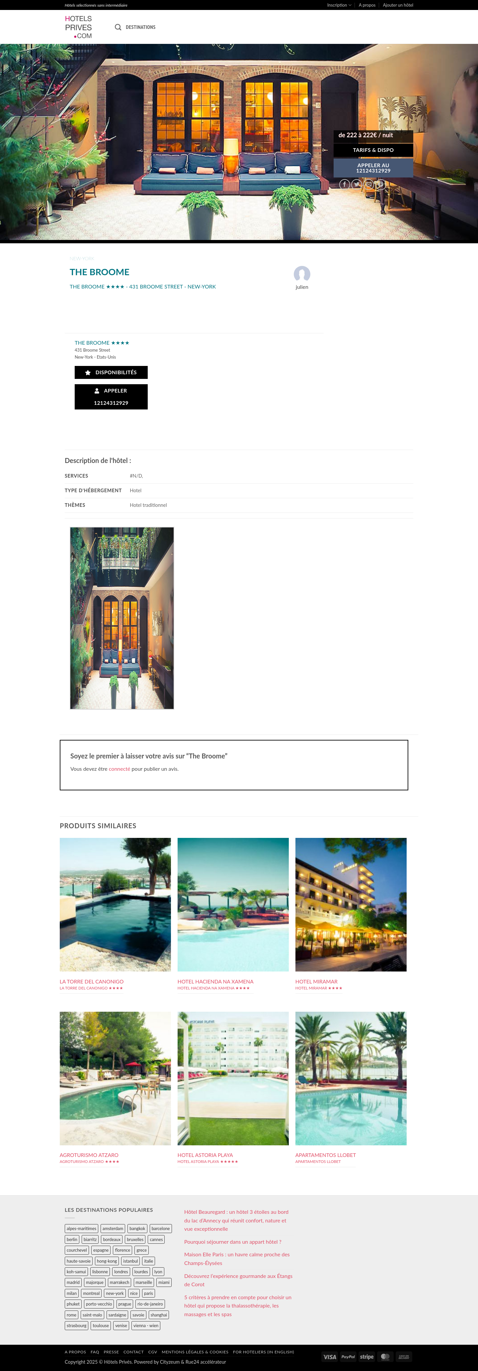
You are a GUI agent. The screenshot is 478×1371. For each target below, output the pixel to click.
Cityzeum (170, 1362)
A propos (367, 5)
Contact (133, 1351)
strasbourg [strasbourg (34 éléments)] (76, 1325)
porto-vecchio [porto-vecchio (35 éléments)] (99, 1304)
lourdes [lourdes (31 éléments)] (141, 1271)
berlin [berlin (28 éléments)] (72, 1239)
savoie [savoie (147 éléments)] (138, 1314)
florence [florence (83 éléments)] (122, 1250)
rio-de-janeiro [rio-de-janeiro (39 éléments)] (150, 1304)
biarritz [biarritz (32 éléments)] (90, 1239)
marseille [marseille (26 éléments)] (144, 1282)
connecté (119, 768)
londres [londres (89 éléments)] (121, 1271)
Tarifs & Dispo (373, 150)
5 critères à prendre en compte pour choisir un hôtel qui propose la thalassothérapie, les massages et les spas (237, 1305)
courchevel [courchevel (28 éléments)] (77, 1250)
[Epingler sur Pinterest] (380, 184)
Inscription (339, 5)
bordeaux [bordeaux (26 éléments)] (111, 1239)
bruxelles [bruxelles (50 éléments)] (135, 1239)
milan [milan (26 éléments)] (72, 1293)
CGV (152, 1351)
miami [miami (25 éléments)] (164, 1282)
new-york (82, 258)
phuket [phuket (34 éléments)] (73, 1304)
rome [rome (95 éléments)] (71, 1314)
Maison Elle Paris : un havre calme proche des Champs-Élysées (237, 1258)
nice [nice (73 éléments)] (134, 1293)
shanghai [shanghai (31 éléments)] (159, 1314)
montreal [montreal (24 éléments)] (91, 1293)
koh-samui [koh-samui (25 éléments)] (76, 1271)
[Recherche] (118, 27)
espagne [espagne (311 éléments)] (101, 1250)
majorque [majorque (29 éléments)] (95, 1282)
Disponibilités (111, 372)
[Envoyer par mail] (368, 184)
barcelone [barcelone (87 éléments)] (161, 1228)
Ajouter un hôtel (398, 5)
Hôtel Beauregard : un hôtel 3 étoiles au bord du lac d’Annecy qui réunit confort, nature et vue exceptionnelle (236, 1220)
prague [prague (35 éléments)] (125, 1304)
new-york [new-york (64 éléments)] (114, 1293)
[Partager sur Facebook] (344, 184)
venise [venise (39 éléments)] (121, 1325)
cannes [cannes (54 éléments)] (156, 1239)
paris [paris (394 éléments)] (148, 1293)
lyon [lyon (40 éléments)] (158, 1271)
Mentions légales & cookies (195, 1351)
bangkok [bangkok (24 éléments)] (137, 1228)
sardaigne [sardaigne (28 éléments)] (117, 1314)
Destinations (140, 27)
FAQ (95, 1351)
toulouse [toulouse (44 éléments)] (101, 1325)
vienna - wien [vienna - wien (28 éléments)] (145, 1325)
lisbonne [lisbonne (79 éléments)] (100, 1271)
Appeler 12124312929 (111, 397)
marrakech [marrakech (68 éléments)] (119, 1282)
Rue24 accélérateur (206, 1362)
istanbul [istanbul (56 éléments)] (130, 1261)
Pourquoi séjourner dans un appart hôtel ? (232, 1241)
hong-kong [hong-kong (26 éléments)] (107, 1261)
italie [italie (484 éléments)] (148, 1261)
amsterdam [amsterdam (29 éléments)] (113, 1228)
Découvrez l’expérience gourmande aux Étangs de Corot (238, 1280)
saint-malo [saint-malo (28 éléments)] (92, 1314)
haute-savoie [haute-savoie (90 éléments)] (79, 1261)
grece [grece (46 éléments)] (141, 1250)
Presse (111, 1351)
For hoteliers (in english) (263, 1351)
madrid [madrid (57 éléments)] (73, 1282)
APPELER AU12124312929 (373, 167)
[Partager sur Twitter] (356, 184)
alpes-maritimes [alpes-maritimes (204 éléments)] (81, 1228)
